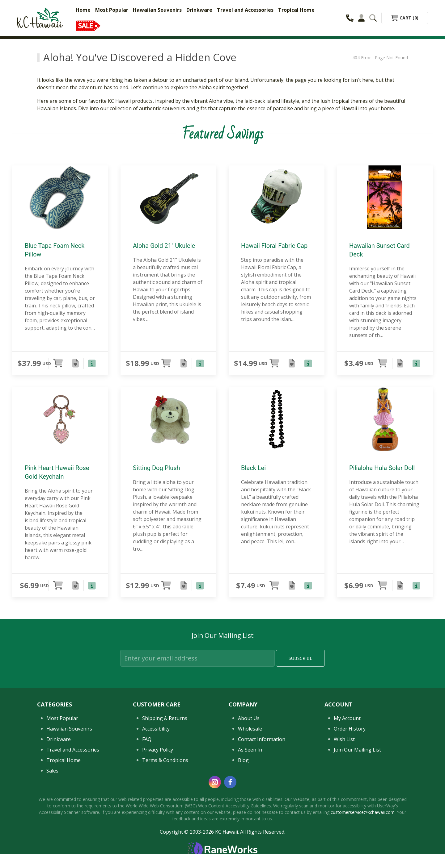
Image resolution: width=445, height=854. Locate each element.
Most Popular (111, 9)
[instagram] (215, 782)
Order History (350, 728)
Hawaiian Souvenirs (157, 9)
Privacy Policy (157, 749)
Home (83, 9)
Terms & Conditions (165, 760)
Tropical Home (296, 9)
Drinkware (199, 9)
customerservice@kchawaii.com (363, 812)
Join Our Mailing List (357, 749)
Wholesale (250, 728)
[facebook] (230, 782)
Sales (52, 770)
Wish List (344, 739)
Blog (243, 760)
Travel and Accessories (245, 9)
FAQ (146, 739)
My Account (347, 718)
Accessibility (156, 728)
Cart (404, 18)
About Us (249, 718)
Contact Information (261, 739)
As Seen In (250, 749)
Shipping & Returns (164, 718)
